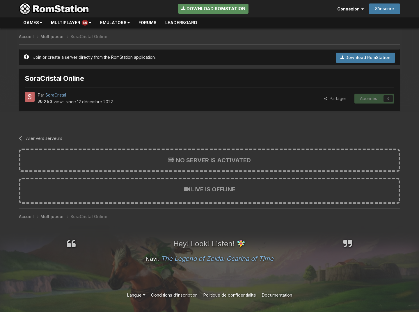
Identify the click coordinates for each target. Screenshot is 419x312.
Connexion (350, 8)
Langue (136, 295)
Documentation (277, 295)
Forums (148, 22)
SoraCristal (55, 94)
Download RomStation (213, 8)
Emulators (115, 22)
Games (32, 22)
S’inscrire (384, 8)
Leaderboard (181, 22)
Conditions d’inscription (174, 295)
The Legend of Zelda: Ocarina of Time (217, 258)
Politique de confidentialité (229, 295)
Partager (335, 98)
